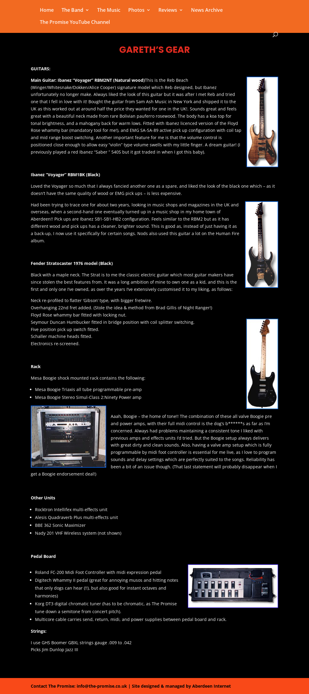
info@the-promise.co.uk (102, 686)
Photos (136, 10)
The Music (108, 10)
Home (47, 10)
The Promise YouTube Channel (75, 22)
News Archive (207, 10)
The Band (72, 10)
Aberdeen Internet (211, 686)
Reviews (167, 10)
